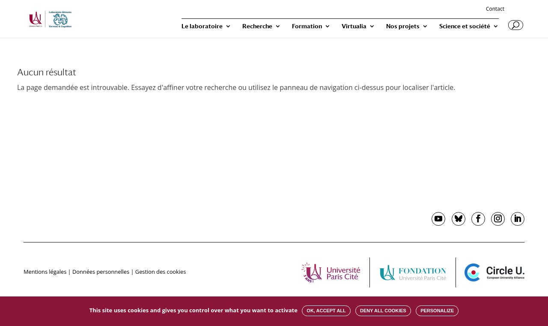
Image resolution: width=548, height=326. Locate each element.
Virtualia (354, 26)
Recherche (257, 26)
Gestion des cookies (160, 271)
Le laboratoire (202, 26)
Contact (495, 9)
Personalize (437, 310)
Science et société (464, 26)
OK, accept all (326, 310)
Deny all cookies (383, 310)
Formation (307, 26)
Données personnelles (100, 271)
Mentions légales (45, 271)
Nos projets (403, 26)
